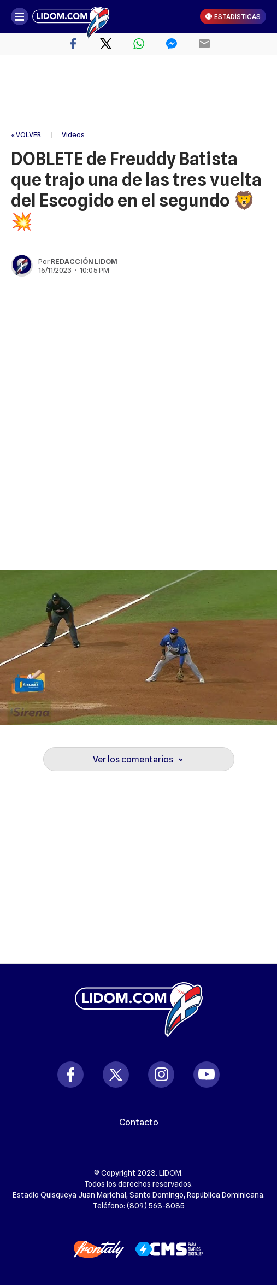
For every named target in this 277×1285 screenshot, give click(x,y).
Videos (73, 134)
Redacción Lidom (84, 261)
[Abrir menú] (19, 16)
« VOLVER (26, 134)
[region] (138, 93)
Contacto (138, 1122)
